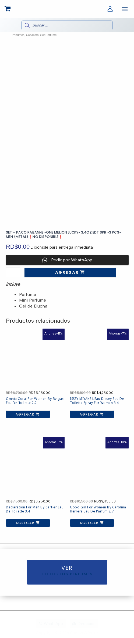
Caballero (32, 34)
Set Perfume (48, 34)
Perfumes (18, 34)
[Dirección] (84, 624)
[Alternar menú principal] (124, 9)
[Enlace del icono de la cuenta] (110, 9)
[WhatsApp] (51, 624)
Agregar (67, 272)
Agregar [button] (26, 414)
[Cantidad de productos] (13, 272)
